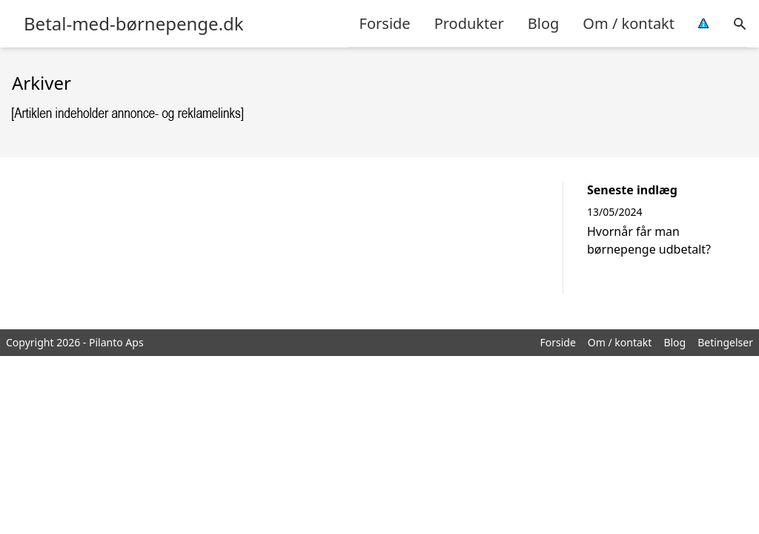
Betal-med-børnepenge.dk (134, 24)
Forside (385, 23)
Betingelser (725, 342)
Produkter (469, 23)
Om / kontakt (629, 23)
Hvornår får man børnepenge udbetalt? (649, 240)
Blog (544, 23)
